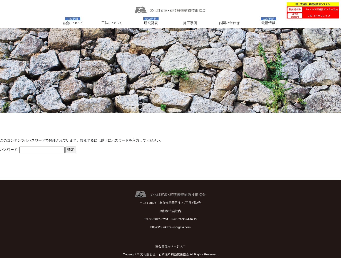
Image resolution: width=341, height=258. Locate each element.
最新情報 (268, 23)
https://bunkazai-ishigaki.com (170, 227)
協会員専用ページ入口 (170, 246)
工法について (111, 23)
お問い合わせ (229, 23)
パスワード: (32, 150)
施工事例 (190, 23)
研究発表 (151, 23)
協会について (72, 23)
